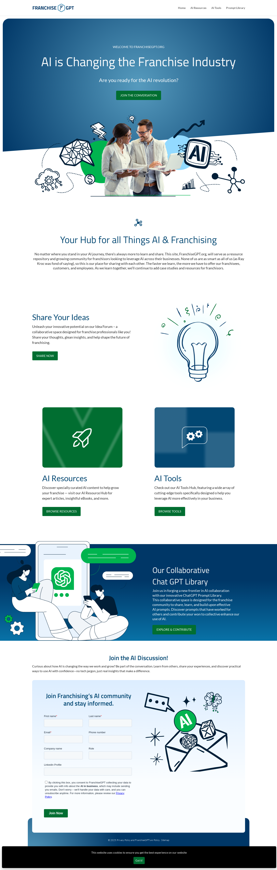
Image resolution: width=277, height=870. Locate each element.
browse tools (170, 511)
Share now (45, 356)
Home (182, 8)
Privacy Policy (124, 840)
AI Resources (198, 8)
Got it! (139, 860)
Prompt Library (235, 8)
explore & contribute (174, 629)
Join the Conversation (138, 95)
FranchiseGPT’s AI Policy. (148, 840)
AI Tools (216, 8)
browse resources (61, 511)
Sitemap (165, 840)
